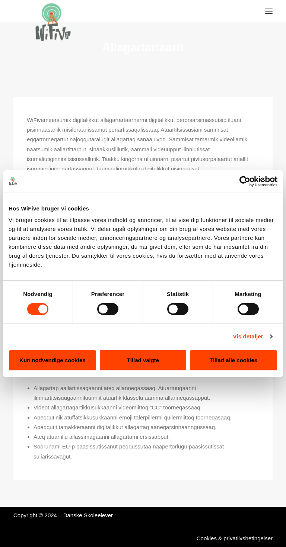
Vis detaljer (248, 336)
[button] (269, 11)
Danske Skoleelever (88, 515)
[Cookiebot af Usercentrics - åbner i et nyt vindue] (244, 181)
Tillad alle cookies (233, 360)
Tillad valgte (143, 360)
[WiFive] (50, 11)
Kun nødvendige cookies (52, 360)
